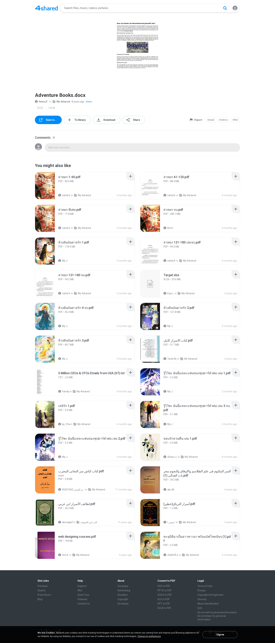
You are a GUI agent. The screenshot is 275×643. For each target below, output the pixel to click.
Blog (40, 599)
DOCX (40, 108)
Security (202, 599)
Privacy (201, 590)
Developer (123, 603)
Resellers (123, 594)
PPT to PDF (163, 603)
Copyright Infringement (210, 594)
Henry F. (41, 101)
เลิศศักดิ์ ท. (171, 555)
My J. (63, 260)
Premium (43, 586)
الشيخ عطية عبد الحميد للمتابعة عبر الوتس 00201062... (71, 489)
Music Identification (208, 603)
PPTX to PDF (164, 590)
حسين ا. (169, 522)
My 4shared (61, 101)
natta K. (64, 195)
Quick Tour (83, 594)
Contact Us (84, 603)
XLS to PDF (163, 599)
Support (82, 586)
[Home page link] (46, 8)
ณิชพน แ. (170, 456)
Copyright (123, 599)
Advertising (124, 590)
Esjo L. (168, 293)
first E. (63, 555)
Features (82, 599)
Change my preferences (149, 636)
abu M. (169, 489)
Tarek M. (170, 358)
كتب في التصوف (86, 522)
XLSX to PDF (164, 608)
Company (123, 586)
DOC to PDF (163, 586)
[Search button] (225, 8)
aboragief (65, 522)
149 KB (51, 108)
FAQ (80, 590)
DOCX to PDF (164, 594)
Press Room (44, 594)
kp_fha (64, 424)
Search (41, 590)
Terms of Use (204, 586)
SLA (199, 608)
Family (63, 391)
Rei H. (168, 228)
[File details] (48, 185)
